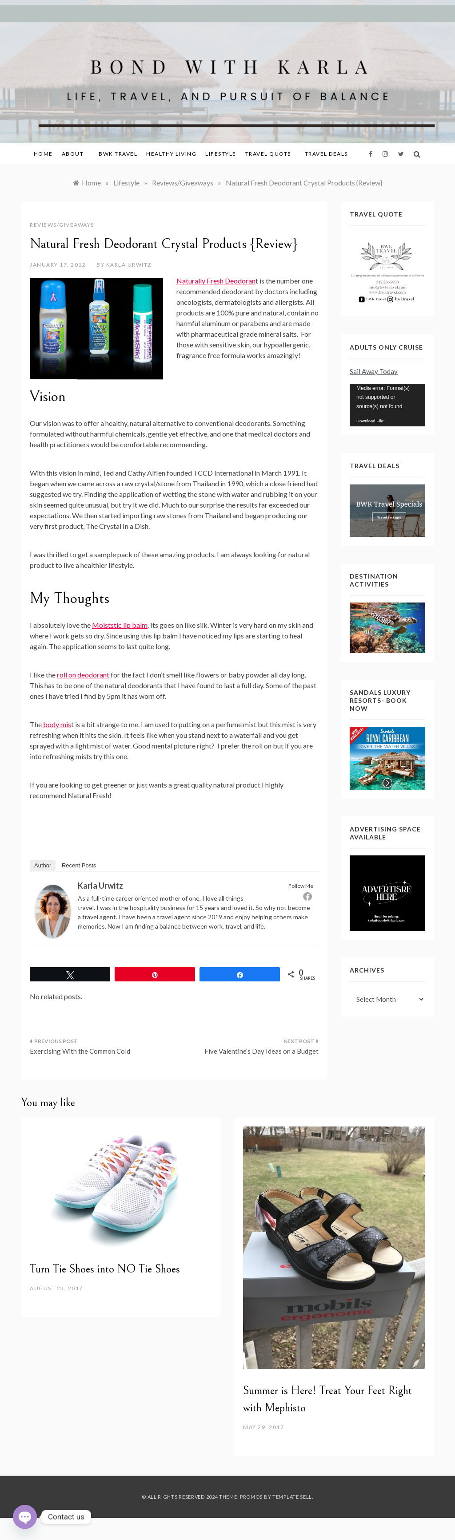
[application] (387, 405)
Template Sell (292, 1497)
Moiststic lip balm (120, 625)
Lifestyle (220, 153)
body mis (56, 724)
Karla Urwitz (129, 264)
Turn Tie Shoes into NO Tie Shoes (105, 1269)
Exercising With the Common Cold (80, 1051)
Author (42, 865)
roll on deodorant (83, 674)
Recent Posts (79, 865)
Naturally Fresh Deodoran (215, 280)
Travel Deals (326, 153)
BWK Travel (118, 153)
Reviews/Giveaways (62, 224)
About (76, 154)
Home (43, 153)
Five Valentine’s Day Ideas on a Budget (261, 1051)
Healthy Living (171, 153)
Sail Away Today (374, 371)
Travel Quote (268, 153)
